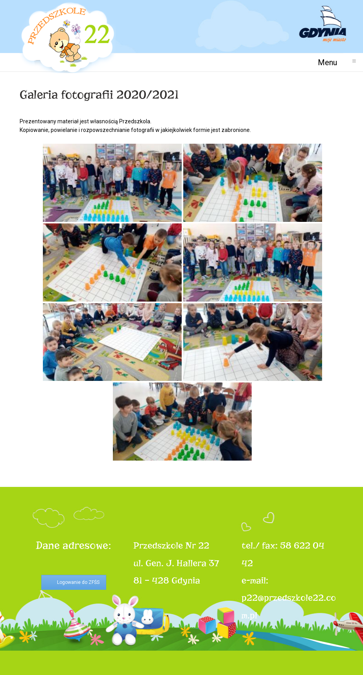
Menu (330, 62)
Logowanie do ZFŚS (78, 582)
